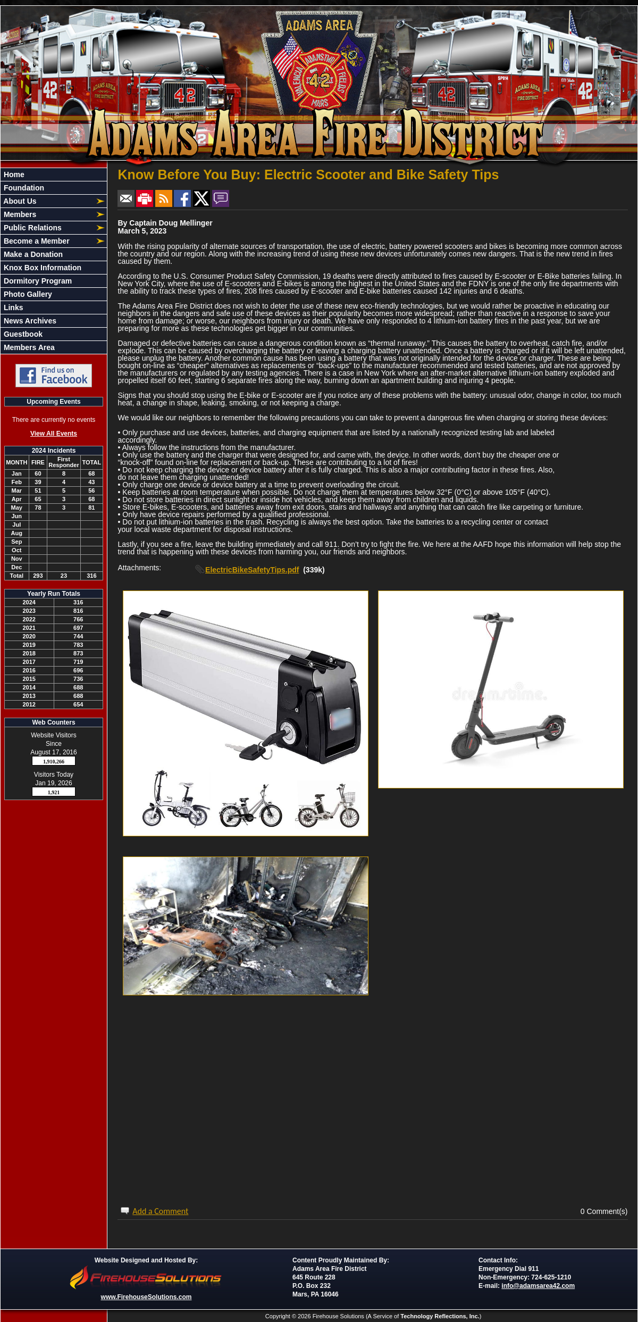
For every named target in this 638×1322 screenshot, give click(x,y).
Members (19, 214)
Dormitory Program (37, 281)
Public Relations (32, 227)
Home (13, 174)
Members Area (28, 347)
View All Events (53, 433)
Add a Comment (160, 1211)
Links (12, 307)
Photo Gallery (27, 294)
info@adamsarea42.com (538, 1286)
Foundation (23, 188)
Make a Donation (32, 254)
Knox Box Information (41, 267)
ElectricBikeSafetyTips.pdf (252, 570)
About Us (19, 201)
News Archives (29, 321)
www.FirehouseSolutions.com (146, 1297)
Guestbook (22, 334)
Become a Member (36, 241)
